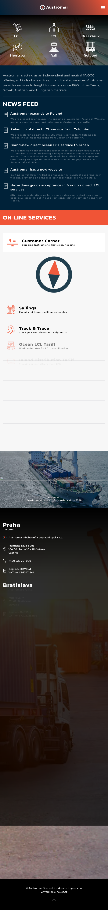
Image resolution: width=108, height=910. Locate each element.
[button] (103, 7)
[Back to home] (54, 7)
